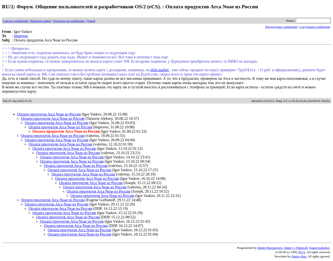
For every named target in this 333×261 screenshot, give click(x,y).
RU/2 (301, 252)
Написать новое (40, 21)
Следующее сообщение (315, 27)
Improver (21, 36)
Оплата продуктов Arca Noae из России (49, 114)
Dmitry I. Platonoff (296, 248)
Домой (90, 21)
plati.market (160, 70)
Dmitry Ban (299, 256)
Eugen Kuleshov (319, 248)
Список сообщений (15, 21)
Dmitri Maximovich (269, 248)
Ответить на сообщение (68, 21)
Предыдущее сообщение (281, 27)
